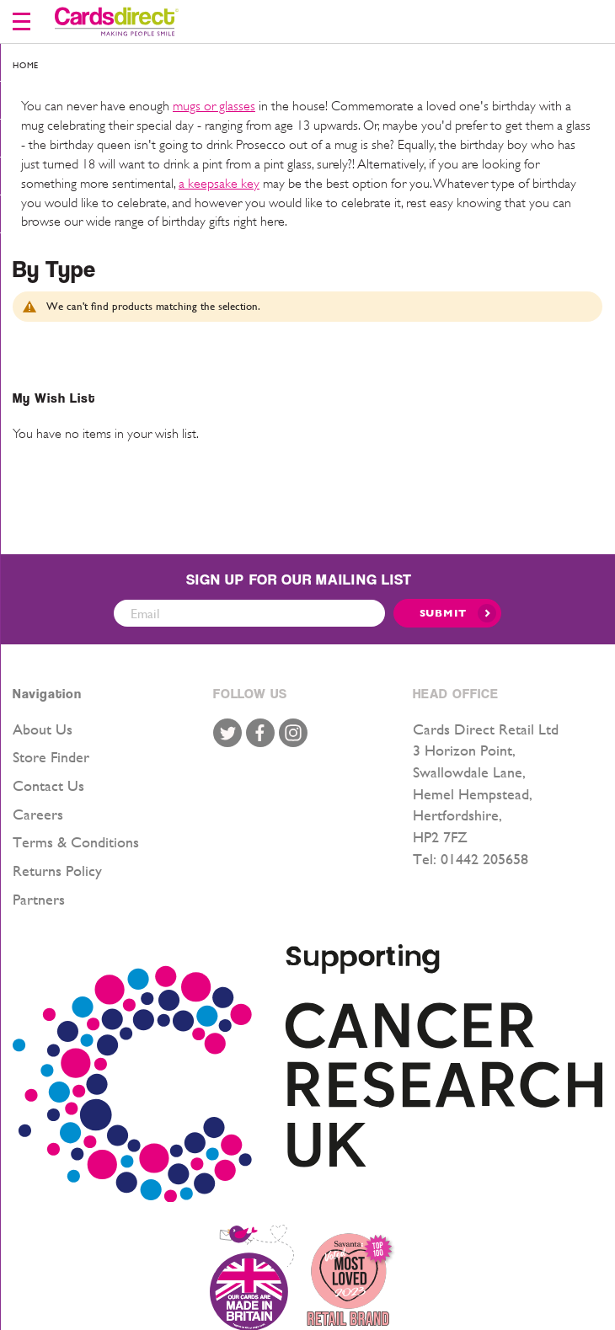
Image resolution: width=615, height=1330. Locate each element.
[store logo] (117, 21)
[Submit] (447, 613)
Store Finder (51, 757)
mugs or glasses (214, 106)
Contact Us (48, 785)
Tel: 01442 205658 (470, 859)
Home (26, 65)
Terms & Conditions (76, 842)
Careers (38, 814)
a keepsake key (219, 183)
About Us (42, 729)
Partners (39, 899)
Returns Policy (57, 870)
